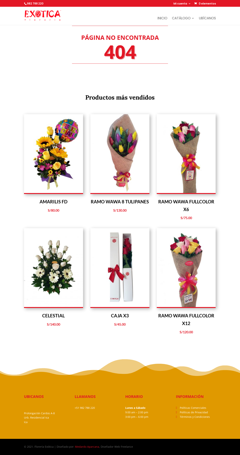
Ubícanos (207, 18)
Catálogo (181, 18)
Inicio (162, 18)
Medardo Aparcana (87, 446)
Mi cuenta (180, 3)
